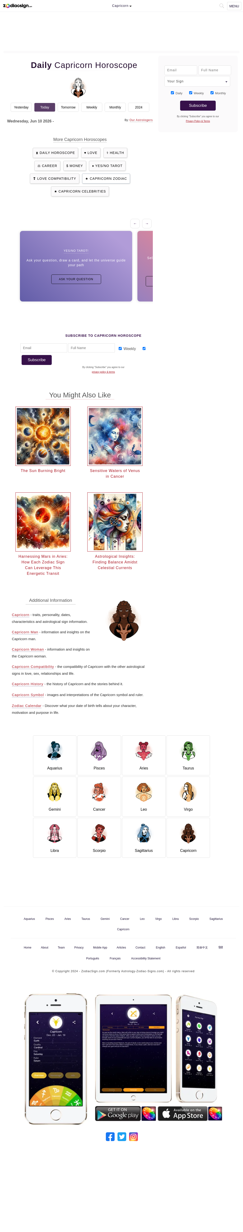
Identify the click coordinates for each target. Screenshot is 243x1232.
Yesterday (21, 107)
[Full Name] (91, 347)
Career (49, 166)
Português (92, 958)
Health (117, 153)
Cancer (124, 919)
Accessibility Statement (145, 958)
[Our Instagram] (133, 1135)
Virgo (158, 919)
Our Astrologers (141, 120)
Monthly (115, 107)
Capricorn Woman (28, 649)
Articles (121, 947)
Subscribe (37, 360)
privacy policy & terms (103, 372)
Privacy (79, 947)
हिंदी (221, 947)
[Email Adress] (43, 347)
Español (181, 947)
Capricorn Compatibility (33, 667)
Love (92, 153)
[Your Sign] (197, 81)
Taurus (85, 919)
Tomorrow (68, 107)
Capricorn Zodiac (108, 178)
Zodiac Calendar (27, 706)
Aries (68, 919)
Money (76, 166)
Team (61, 947)
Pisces (50, 919)
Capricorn (20, 615)
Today (44, 107)
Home (27, 947)
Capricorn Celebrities (82, 191)
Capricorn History (27, 684)
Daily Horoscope (57, 153)
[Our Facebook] (110, 1135)
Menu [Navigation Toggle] (234, 6)
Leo (142, 919)
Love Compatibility (56, 178)
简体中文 (202, 947)
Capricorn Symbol (28, 695)
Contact (140, 947)
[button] (221, 5)
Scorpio (194, 919)
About (44, 947)
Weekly (91, 107)
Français (115, 958)
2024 (138, 107)
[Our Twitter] (121, 1135)
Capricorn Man (25, 632)
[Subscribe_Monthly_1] (144, 348)
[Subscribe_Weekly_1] (120, 348)
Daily (179, 93)
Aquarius (29, 919)
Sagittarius (216, 919)
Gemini (105, 919)
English (160, 947)
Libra (175, 919)
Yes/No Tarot (108, 166)
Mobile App (100, 947)
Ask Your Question (76, 279)
